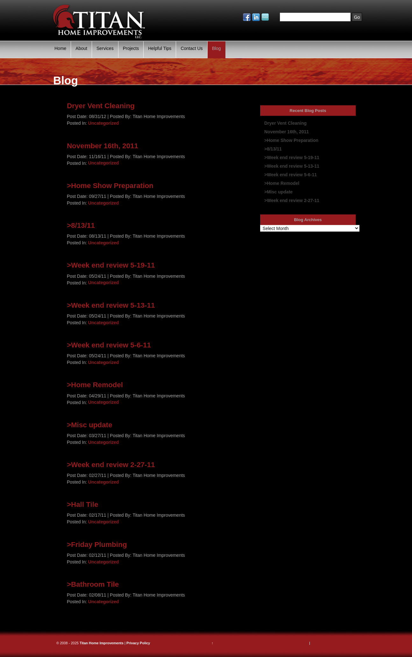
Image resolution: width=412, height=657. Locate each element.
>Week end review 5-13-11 (111, 305)
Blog (216, 48)
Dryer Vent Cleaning (101, 106)
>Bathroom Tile (93, 584)
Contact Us (191, 48)
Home (60, 48)
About (81, 48)
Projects (131, 48)
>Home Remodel (95, 385)
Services (105, 48)
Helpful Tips (159, 48)
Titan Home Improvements (101, 643)
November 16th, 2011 (102, 146)
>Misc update (89, 425)
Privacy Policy (138, 643)
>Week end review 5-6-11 (109, 345)
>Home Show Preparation (110, 186)
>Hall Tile (82, 504)
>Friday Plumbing (97, 544)
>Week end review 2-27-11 (111, 465)
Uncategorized (103, 123)
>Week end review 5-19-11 (111, 265)
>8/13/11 (81, 225)
